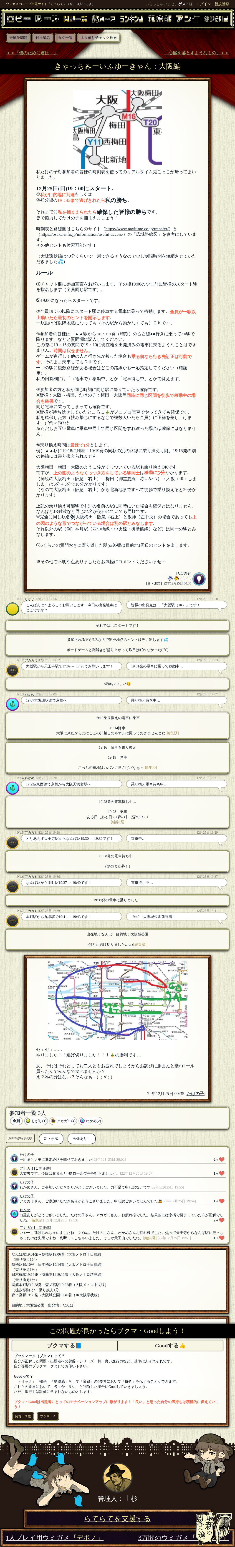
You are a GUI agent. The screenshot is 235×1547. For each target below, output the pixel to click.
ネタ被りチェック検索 (99, 38)
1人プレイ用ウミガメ (55, 1537)
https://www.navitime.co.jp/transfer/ (136, 228)
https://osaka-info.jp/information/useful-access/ (81, 234)
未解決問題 (18, 38)
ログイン (203, 4)
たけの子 (183, 573)
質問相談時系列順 (20, 1138)
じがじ (29, 599)
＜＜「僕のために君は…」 (32, 52)
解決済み (42, 38)
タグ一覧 (65, 38)
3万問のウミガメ (183, 1537)
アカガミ (31, 660)
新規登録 (222, 4)
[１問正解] (42, 1168)
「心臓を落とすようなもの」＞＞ (196, 52)
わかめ (29, 694)
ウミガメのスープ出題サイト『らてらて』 (36, 4)
